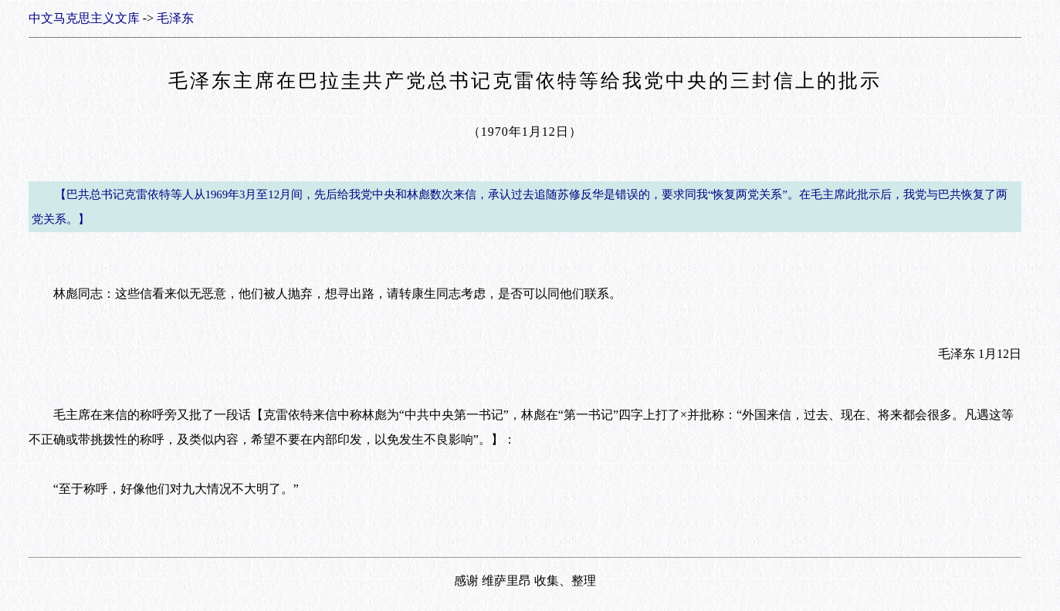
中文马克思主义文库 (84, 18)
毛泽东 (175, 18)
